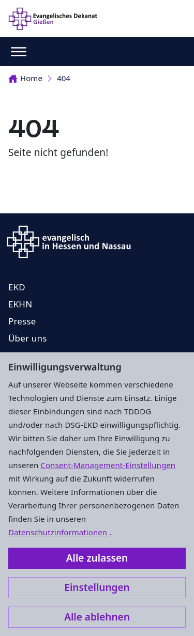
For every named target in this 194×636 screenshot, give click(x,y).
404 (63, 78)
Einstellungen (96, 587)
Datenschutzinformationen (58, 532)
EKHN (20, 304)
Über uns (27, 338)
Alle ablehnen (97, 617)
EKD (16, 287)
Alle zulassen (97, 558)
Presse (22, 321)
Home (25, 78)
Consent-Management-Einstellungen (107, 465)
